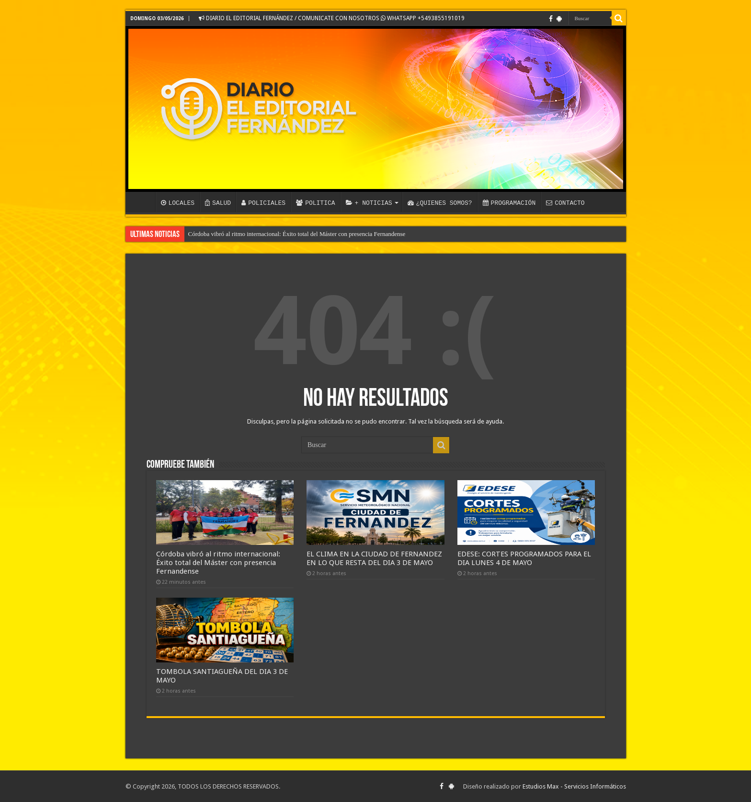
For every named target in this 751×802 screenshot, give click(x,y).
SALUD (218, 203)
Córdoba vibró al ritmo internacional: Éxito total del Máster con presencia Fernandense (297, 233)
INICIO (142, 202)
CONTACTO (565, 203)
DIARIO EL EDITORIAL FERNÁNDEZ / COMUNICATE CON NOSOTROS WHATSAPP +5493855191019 (332, 18)
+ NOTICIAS (369, 203)
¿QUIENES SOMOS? (440, 203)
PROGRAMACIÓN (509, 203)
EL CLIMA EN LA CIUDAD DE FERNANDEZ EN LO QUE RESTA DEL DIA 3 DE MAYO (374, 558)
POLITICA (315, 203)
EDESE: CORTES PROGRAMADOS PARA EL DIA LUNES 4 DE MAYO (524, 558)
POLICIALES (263, 203)
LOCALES (178, 203)
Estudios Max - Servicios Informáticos (574, 786)
